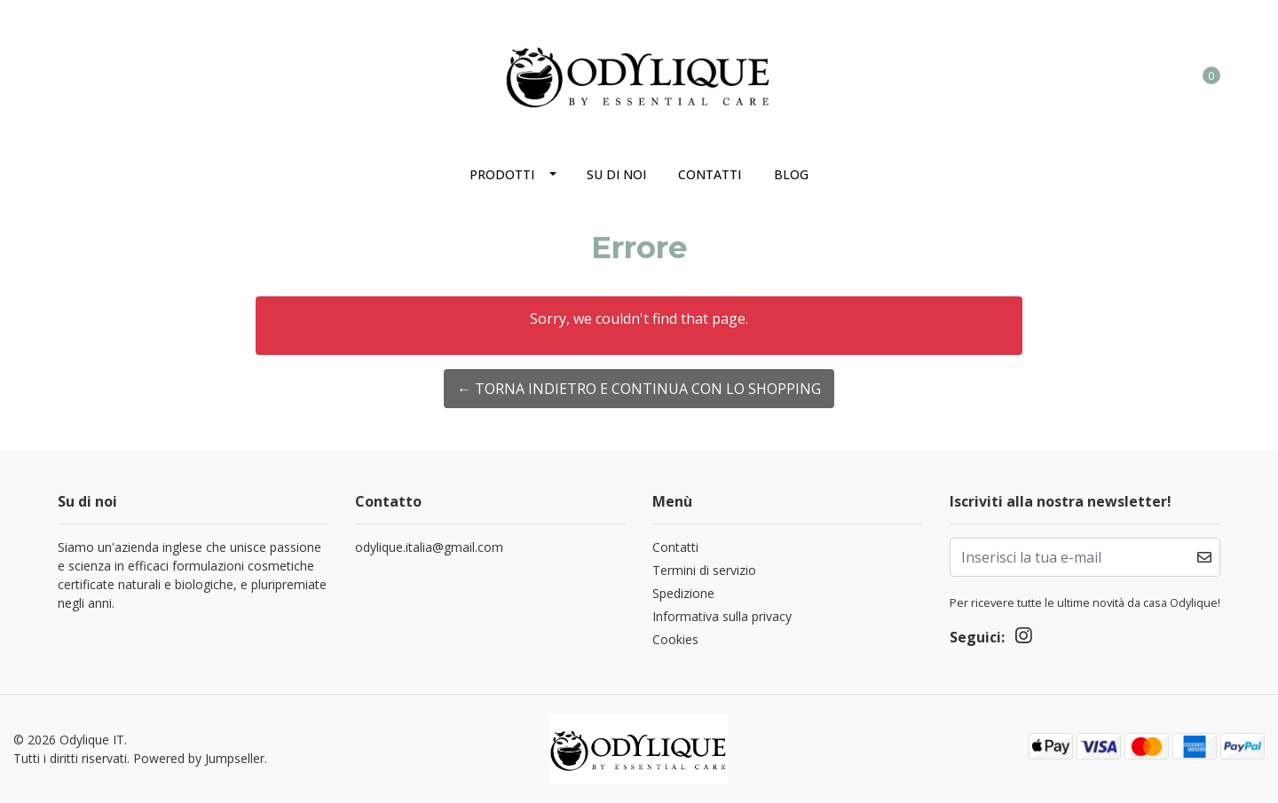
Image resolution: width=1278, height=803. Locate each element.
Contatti (709, 174)
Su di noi (616, 174)
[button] (1139, 74)
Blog (791, 174)
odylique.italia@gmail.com (429, 547)
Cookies (675, 639)
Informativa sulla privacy (722, 616)
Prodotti (501, 174)
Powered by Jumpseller (198, 758)
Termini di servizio (704, 570)
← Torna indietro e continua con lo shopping (639, 388)
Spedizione (683, 593)
